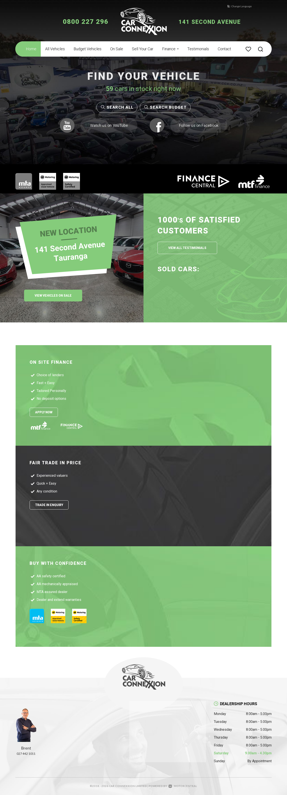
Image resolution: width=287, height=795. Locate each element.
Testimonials (198, 49)
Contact (224, 49)
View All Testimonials (187, 248)
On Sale (116, 49)
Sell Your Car (142, 49)
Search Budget (165, 107)
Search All (117, 107)
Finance (170, 49)
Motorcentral (182, 786)
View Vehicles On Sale (53, 295)
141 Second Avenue (215, 21)
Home (31, 49)
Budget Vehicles (87, 49)
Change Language (235, 6)
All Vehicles (55, 49)
